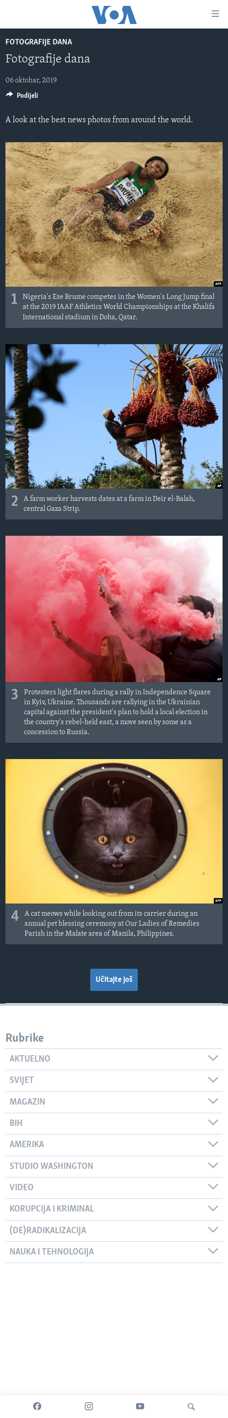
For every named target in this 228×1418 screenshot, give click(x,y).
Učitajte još (114, 980)
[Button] (22, 97)
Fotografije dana (38, 42)
